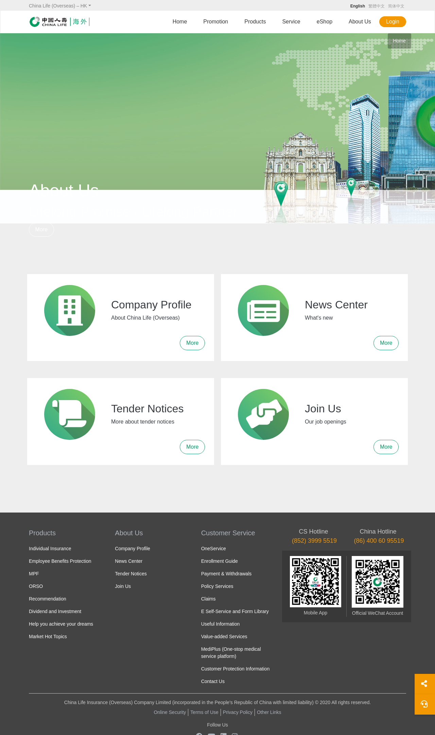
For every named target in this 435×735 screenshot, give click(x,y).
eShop (324, 21)
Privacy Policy (238, 712)
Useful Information (220, 624)
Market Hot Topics (48, 636)
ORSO (36, 586)
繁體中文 (376, 6)
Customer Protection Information (235, 668)
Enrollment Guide (219, 561)
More (41, 229)
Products (255, 21)
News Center (128, 561)
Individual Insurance (50, 548)
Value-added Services (224, 636)
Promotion (215, 21)
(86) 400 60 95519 (379, 540)
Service (291, 21)
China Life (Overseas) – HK (58, 5)
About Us (360, 21)
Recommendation (47, 599)
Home (180, 21)
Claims (208, 599)
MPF (34, 573)
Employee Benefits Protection (60, 561)
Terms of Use (204, 712)
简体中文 (396, 6)
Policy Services (217, 586)
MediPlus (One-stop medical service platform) (231, 652)
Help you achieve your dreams (61, 624)
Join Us (123, 586)
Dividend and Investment (55, 611)
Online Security (170, 712)
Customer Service (228, 533)
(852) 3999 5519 (314, 540)
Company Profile (132, 548)
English (357, 6)
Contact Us (213, 681)
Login (392, 21)
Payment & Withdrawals (226, 573)
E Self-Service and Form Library (235, 611)
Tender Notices (130, 573)
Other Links (269, 712)
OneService (213, 548)
